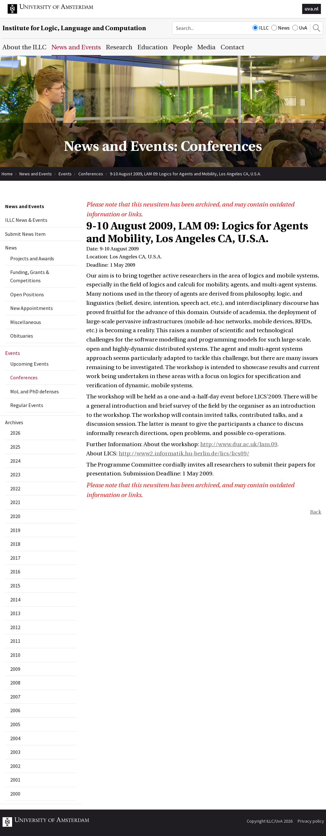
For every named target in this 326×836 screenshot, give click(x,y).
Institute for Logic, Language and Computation (74, 28)
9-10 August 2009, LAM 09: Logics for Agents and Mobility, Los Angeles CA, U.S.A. (185, 174)
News (280, 28)
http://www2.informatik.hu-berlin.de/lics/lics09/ (184, 453)
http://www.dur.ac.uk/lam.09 (238, 444)
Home (7, 174)
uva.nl (311, 8)
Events (65, 174)
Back (315, 512)
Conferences (90, 174)
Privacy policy (311, 821)
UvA (299, 28)
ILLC (260, 28)
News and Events (35, 174)
